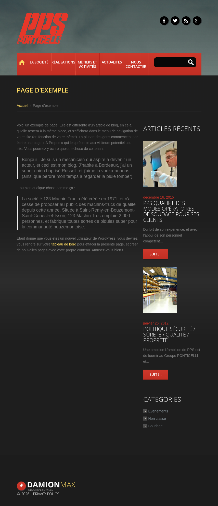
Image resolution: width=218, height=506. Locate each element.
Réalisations (63, 62)
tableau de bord (64, 244)
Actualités (112, 62)
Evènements (158, 411)
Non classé (157, 419)
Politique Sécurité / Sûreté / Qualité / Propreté (169, 335)
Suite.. (155, 254)
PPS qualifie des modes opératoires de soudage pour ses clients (171, 211)
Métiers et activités (87, 64)
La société (39, 62)
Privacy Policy (46, 493)
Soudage (155, 426)
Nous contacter (135, 64)
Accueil (22, 62)
